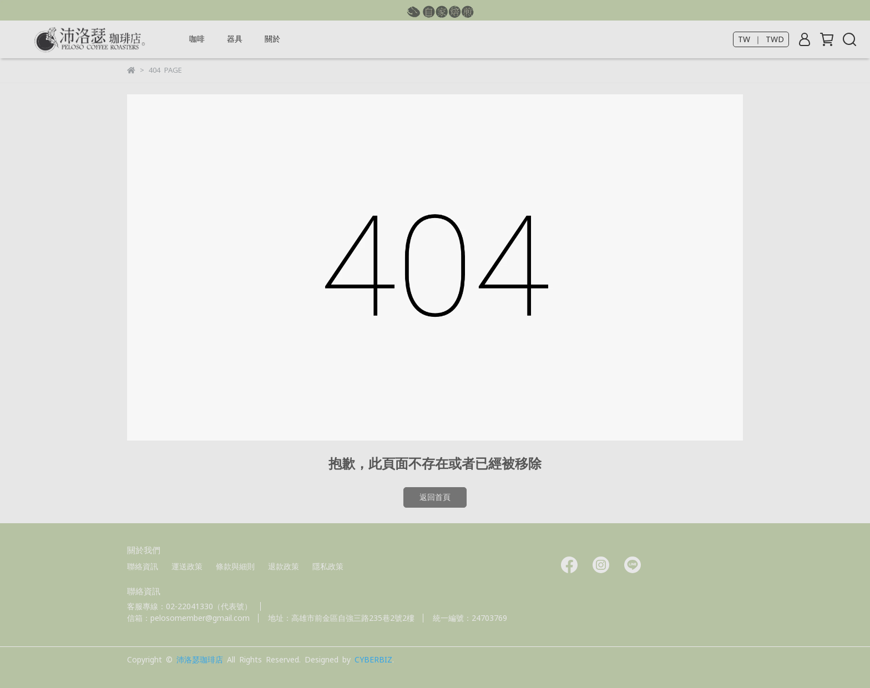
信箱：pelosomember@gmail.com (188, 618)
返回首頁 (435, 497)
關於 (272, 39)
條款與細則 (235, 566)
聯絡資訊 (142, 566)
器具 (234, 39)
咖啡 (197, 39)
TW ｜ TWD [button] (761, 39)
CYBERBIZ (373, 660)
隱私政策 (327, 566)
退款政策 (283, 566)
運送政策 (187, 566)
